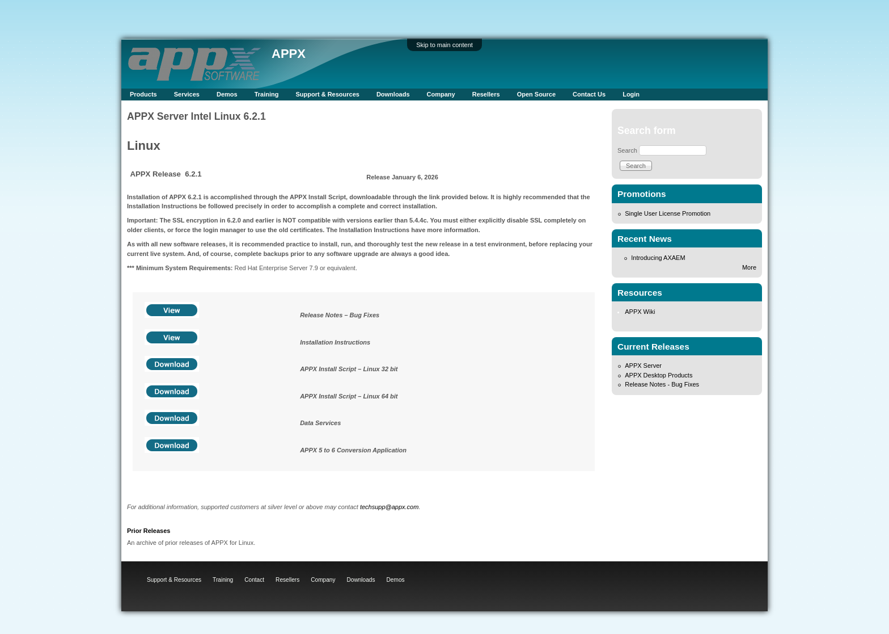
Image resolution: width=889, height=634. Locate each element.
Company (441, 94)
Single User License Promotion (667, 213)
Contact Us (589, 94)
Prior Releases (148, 530)
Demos (227, 94)
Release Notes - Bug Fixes (662, 384)
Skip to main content (444, 44)
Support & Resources (327, 94)
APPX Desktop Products (658, 375)
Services (187, 94)
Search (627, 150)
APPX (289, 54)
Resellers (486, 94)
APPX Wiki (640, 311)
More (749, 267)
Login (631, 94)
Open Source (536, 94)
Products (143, 94)
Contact (254, 580)
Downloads (393, 94)
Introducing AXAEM (658, 257)
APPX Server (643, 365)
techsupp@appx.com (389, 506)
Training (267, 94)
